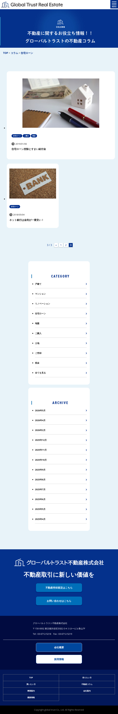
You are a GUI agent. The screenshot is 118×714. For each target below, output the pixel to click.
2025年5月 (40, 509)
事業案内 (31, 691)
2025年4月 (40, 519)
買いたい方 (31, 684)
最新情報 (31, 697)
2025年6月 (40, 499)
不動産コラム (86, 684)
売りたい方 (87, 677)
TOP (31, 677)
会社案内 (87, 691)
